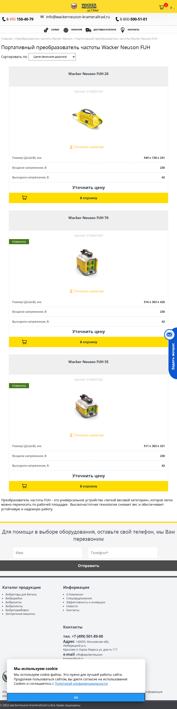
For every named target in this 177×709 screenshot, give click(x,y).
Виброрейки (14, 598)
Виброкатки (14, 602)
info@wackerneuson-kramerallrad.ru (78, 16)
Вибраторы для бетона (21, 594)
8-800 (133, 19)
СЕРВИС (55, 29)
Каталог (4, 7)
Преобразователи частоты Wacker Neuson (43, 39)
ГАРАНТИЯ (76, 29)
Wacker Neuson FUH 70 (88, 217)
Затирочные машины (20, 614)
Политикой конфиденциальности (81, 683)
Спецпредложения (79, 598)
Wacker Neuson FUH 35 (88, 361)
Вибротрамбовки (17, 610)
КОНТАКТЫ (133, 29)
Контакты (72, 610)
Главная (6, 39)
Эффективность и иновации (85, 602)
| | (52, 56)
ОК (76, 698)
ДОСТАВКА (105, 29)
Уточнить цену (88, 187)
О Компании (74, 594)
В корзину (88, 198)
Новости (72, 606)
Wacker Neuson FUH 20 (88, 73)
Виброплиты (14, 606)
